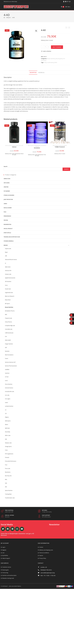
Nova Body (7, 432)
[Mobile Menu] (67, 6)
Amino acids (7, 178)
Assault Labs (8, 289)
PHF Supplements (9, 454)
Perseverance (7, 216)
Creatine (6, 187)
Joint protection (8, 199)
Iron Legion (7, 399)
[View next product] (69, 27)
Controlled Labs (8, 329)
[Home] (4, 17)
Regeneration (7, 224)
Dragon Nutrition (9, 344)
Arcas (6, 285)
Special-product (8, 228)
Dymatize (7, 351)
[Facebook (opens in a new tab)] (66, 1)
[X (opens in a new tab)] (64, 1)
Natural (60, 145)
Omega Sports (8, 446)
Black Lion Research (9, 296)
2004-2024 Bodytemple (15, 586)
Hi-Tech (7, 377)
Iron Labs (7, 395)
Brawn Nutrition (51, 58)
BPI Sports (7, 303)
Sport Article (7, 232)
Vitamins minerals (9, 241)
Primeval (7, 457)
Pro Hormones (15, 145)
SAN (6, 483)
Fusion (6, 358)
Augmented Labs (9, 292)
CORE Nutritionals (9, 333)
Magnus (7, 417)
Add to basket (57, 47)
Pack (5, 212)
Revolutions (7, 472)
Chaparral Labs (8, 318)
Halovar (14, 147)
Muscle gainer (59, 58)
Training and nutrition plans (12, 237)
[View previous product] (66, 27)
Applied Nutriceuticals (10, 278)
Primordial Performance (10, 461)
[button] (36, 31)
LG (5, 410)
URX (6, 256)
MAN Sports (8, 421)
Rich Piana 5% (8, 475)
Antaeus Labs (8, 274)
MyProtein (7, 428)
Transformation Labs (10, 498)
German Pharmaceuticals (11, 366)
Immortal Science (9, 388)
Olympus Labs (8, 443)
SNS (6, 487)
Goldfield (65, 145)
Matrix (6, 424)
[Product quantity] (45, 46)
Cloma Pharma (8, 322)
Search (5, 166)
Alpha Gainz (8, 267)
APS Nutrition (8, 281)
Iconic (6, 380)
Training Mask (8, 494)
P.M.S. (6, 450)
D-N (6, 336)
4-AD (13, 17)
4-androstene (50, 62)
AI (5, 263)
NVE (6, 439)
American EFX (8, 270)
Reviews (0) (41, 72)
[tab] (33, 72)
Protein (6, 220)
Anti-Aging (7, 182)
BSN (6, 314)
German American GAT (10, 362)
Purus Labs (20, 145)
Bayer (6, 252)
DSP (6, 347)
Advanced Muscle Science (11, 259)
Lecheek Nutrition (9, 406)
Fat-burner (7, 191)
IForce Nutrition (8, 384)
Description (33, 72)
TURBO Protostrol (60, 147)
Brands (6, 245)
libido (5, 203)
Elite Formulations (9, 355)
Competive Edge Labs (10, 325)
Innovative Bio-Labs (9, 391)
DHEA (55, 62)
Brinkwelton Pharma (9, 311)
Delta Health (8, 340)
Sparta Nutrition (8, 490)
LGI (6, 413)
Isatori (6, 402)
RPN (6, 479)
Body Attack (8, 300)
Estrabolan (37, 148)
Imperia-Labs (8, 248)
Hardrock (7, 373)
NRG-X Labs (7, 435)
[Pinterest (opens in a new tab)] (68, 1)
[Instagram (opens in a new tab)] (69, 1)
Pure (6, 465)
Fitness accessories (9, 195)
